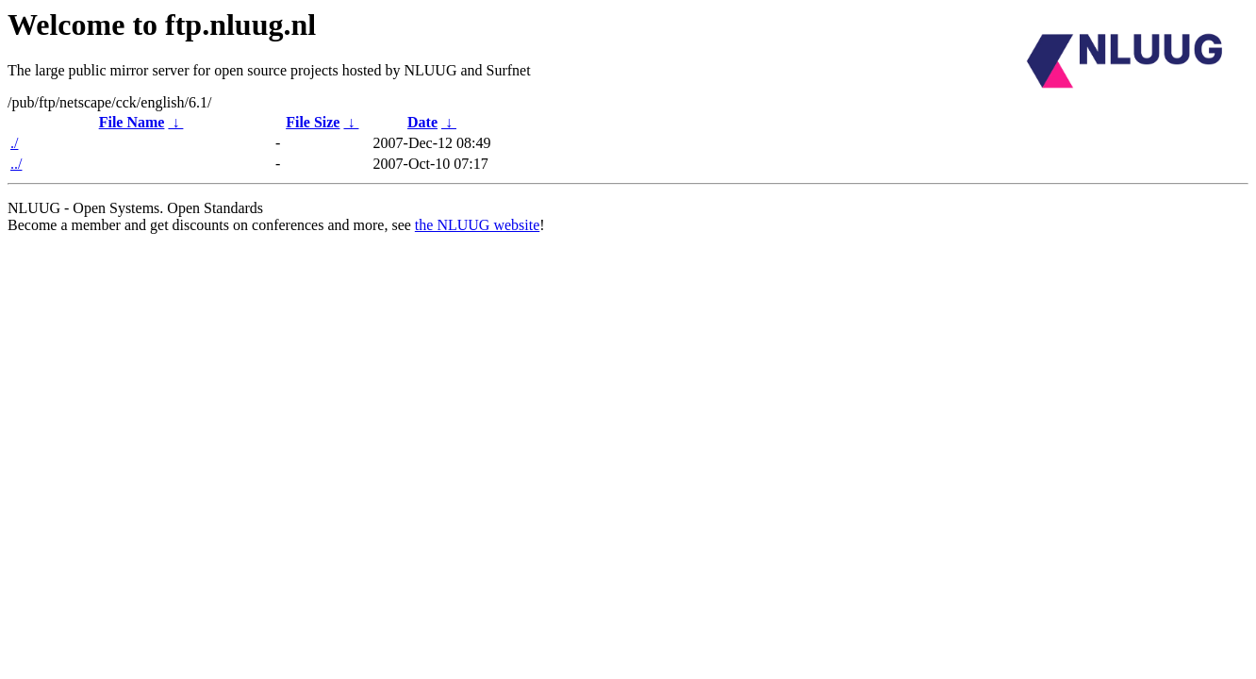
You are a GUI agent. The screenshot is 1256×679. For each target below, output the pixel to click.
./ (14, 143)
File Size (312, 122)
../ (16, 164)
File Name (132, 122)
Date (422, 122)
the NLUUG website (477, 225)
